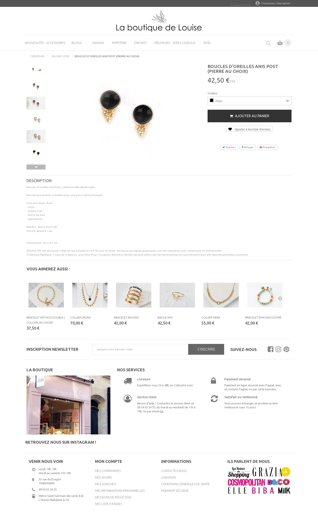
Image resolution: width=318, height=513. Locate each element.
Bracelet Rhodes (126, 317)
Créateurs (162, 43)
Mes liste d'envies (108, 504)
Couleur (213, 93)
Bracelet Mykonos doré (263, 317)
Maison (98, 43)
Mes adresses (105, 484)
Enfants (140, 43)
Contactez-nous (240, 4)
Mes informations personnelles (120, 490)
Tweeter (229, 147)
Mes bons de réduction (113, 497)
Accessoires (55, 43)
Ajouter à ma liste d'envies (249, 129)
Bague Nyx (165, 317)
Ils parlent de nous (248, 461)
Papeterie (119, 43)
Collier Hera (210, 317)
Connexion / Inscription (275, 3)
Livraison (168, 477)
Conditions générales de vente (185, 484)
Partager (248, 147)
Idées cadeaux (184, 43)
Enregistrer (267, 147)
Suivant (35, 167)
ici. (162, 411)
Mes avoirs (103, 477)
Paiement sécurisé (175, 490)
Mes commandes (108, 471)
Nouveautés (34, 43)
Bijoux (77, 43)
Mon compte (108, 461)
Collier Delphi (80, 317)
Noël (207, 43)
